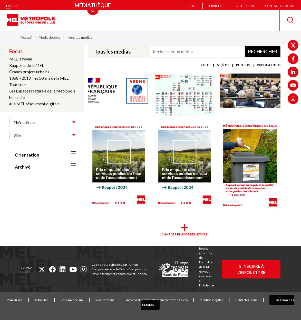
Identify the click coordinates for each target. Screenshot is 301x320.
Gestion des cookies (282, 300)
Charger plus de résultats (184, 234)
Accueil (26, 37)
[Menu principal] (92, 5)
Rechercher (262, 51)
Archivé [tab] (23, 167)
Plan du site (13, 300)
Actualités (40, 300)
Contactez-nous (279, 6)
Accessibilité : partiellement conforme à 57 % (155, 300)
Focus (16, 51)
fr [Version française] (8, 6)
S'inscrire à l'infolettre (251, 269)
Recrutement (243, 6)
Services (214, 6)
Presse (192, 6)
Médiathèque (49, 37)
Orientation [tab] (27, 155)
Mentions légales (210, 300)
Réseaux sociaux (70, 300)
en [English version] (15, 6)
